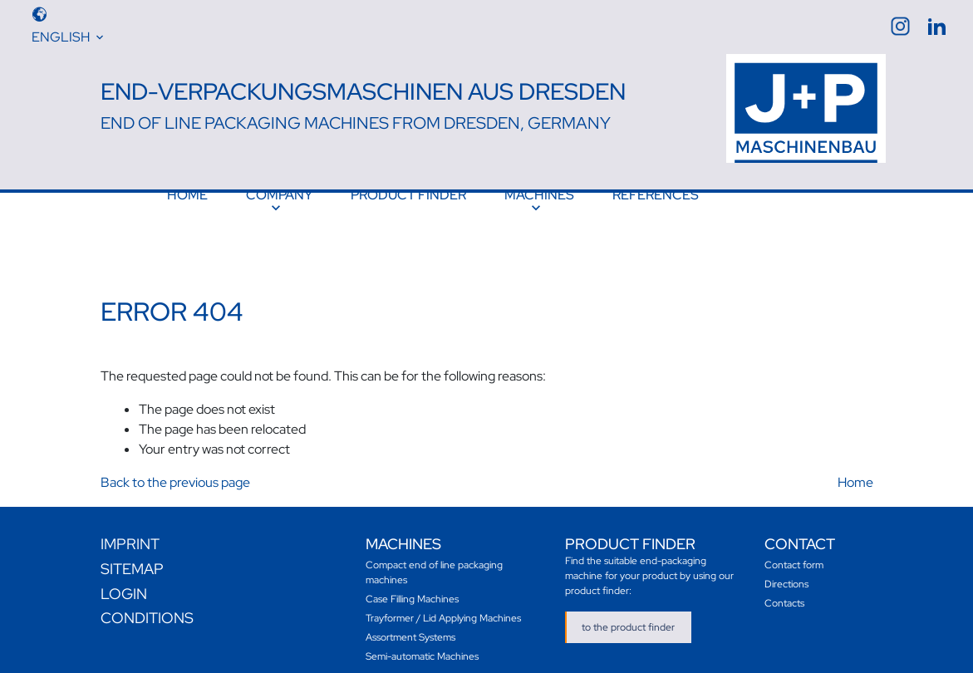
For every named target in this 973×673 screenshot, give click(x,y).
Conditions (147, 609)
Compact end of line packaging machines (434, 564)
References (655, 195)
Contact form (793, 556)
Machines (539, 195)
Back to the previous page (175, 474)
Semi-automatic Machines (422, 648)
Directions (786, 575)
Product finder (408, 195)
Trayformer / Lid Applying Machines (443, 610)
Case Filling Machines (412, 590)
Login (124, 584)
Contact (799, 535)
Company (279, 195)
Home (187, 195)
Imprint (130, 535)
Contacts (784, 595)
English (61, 37)
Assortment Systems (410, 629)
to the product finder (628, 619)
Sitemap (132, 560)
